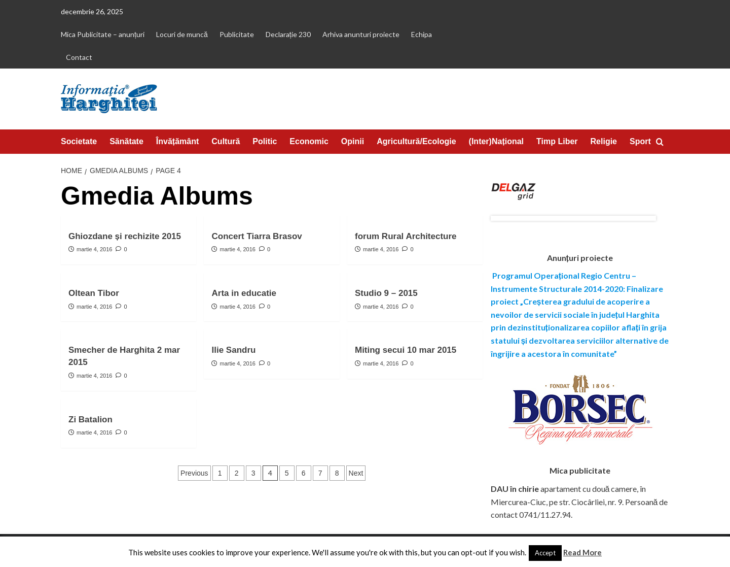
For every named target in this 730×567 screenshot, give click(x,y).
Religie (604, 141)
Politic (264, 141)
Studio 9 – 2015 (386, 293)
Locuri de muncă (182, 34)
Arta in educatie (243, 293)
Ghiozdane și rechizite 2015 (124, 236)
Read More (582, 552)
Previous (194, 473)
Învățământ (177, 141)
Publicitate (237, 34)
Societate (79, 141)
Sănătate (126, 141)
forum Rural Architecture (406, 236)
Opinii (352, 141)
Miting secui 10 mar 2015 (405, 350)
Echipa (421, 34)
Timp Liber (557, 141)
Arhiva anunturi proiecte (360, 34)
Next (356, 473)
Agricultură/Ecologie (416, 141)
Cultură (225, 141)
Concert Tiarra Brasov (256, 236)
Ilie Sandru (233, 350)
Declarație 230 (288, 34)
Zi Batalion (90, 419)
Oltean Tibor (93, 293)
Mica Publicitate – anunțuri (102, 34)
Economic (308, 141)
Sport (640, 141)
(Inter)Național (496, 141)
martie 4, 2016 (94, 249)
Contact (79, 57)
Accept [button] (545, 553)
